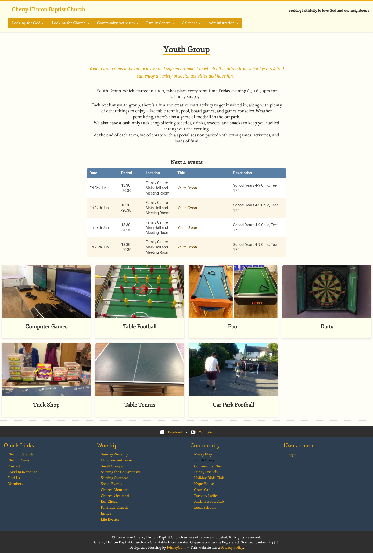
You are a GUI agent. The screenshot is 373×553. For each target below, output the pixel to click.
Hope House (204, 484)
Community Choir (209, 466)
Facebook (175, 432)
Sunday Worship (114, 454)
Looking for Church (70, 23)
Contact (14, 466)
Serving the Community (120, 472)
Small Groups (112, 466)
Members (15, 484)
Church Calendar (21, 454)
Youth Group (187, 188)
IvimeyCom (176, 547)
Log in (292, 454)
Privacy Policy (232, 547)
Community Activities (117, 23)
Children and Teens (117, 460)
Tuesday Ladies (206, 496)
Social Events (111, 484)
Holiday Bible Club (209, 478)
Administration (223, 23)
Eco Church (110, 501)
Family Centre (160, 23)
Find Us (14, 478)
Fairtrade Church (114, 507)
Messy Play (203, 454)
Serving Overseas (114, 478)
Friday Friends (206, 472)
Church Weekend (115, 496)
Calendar (191, 23)
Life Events (110, 519)
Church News (19, 460)
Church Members (115, 490)
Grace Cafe (202, 490)
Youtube (206, 432)
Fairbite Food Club (209, 501)
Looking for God (28, 23)
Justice (106, 513)
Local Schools (205, 507)
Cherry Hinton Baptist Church (48, 9)
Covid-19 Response (22, 472)
